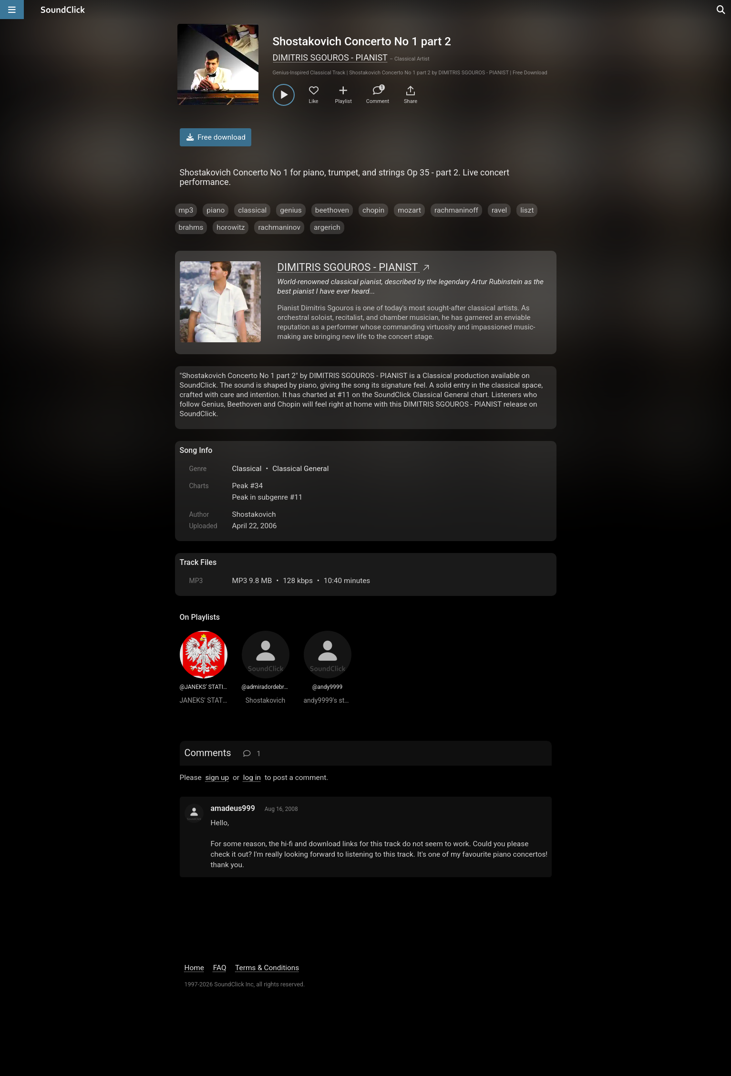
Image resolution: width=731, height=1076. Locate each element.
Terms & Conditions (267, 967)
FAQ (220, 967)
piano (215, 210)
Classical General (300, 468)
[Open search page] (721, 9)
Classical (247, 468)
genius (290, 210)
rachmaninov (279, 227)
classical (252, 210)
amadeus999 (233, 808)
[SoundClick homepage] (63, 9)
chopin (373, 210)
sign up (217, 777)
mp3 (186, 210)
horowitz (230, 227)
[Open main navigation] (12, 9)
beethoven (332, 210)
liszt (527, 210)
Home (194, 967)
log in (252, 777)
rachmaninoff (456, 210)
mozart (409, 210)
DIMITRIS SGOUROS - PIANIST (330, 57)
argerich (327, 227)
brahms (191, 227)
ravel (499, 210)
